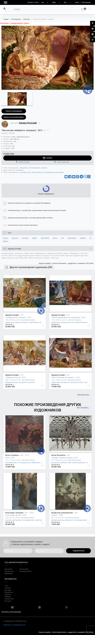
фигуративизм (37, 172)
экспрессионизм (76, 382)
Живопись (26, 19)
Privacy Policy (9, 599)
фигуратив (23, 168)
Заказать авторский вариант (13, 117)
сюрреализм (33, 322)
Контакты (8, 601)
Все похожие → (83, 407)
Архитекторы (9, 571)
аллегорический (25, 172)
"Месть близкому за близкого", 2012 (65, 377)
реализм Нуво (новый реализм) (72, 462)
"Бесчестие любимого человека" (43, 19)
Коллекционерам (24, 571)
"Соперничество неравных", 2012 (18, 317)
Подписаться (78, 551)
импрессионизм (21, 322)
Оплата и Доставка (8, 589)
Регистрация (86, 2)
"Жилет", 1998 (57, 515)
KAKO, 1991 (10, 458)
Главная (5, 19)
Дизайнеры (8, 573)
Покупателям (23, 569)
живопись (19, 170)
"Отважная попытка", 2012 (15, 377)
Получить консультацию (11, 612)
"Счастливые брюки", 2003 (15, 515)
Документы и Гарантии (9, 593)
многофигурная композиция (53, 172)
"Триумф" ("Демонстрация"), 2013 (64, 458)
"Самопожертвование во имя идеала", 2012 (68, 317)
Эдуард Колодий (28, 123)
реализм (44, 168)
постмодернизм (34, 168)
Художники (8, 569)
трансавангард (11, 462)
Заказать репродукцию (14, 111)
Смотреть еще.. (83, 395)
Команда (8, 597)
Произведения (16, 19)
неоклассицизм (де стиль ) (84, 322)
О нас (6, 586)
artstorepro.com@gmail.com (14, 625)
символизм (9, 322)
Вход (77, 2)
